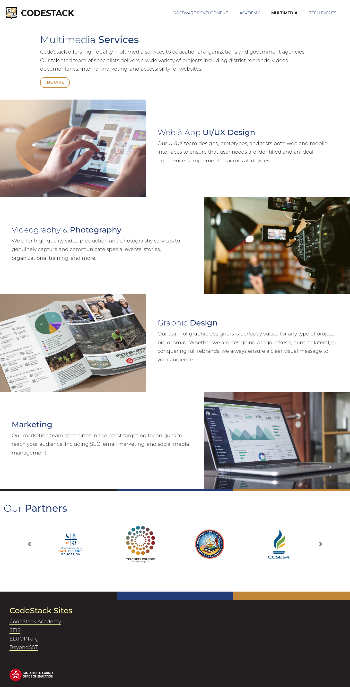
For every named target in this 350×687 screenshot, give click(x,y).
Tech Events (322, 13)
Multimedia (284, 13)
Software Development (206, 12)
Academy (250, 13)
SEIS (14, 630)
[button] (29, 544)
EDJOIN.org (24, 639)
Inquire (54, 82)
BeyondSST (23, 647)
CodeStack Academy (35, 621)
